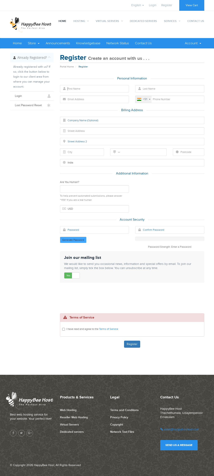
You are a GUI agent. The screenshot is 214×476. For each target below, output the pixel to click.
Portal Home (67, 66)
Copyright (116, 424)
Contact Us (195, 21)
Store (33, 43)
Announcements (58, 43)
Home (62, 21)
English (137, 5)
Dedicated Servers (143, 21)
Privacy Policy (119, 417)
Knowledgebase (88, 43)
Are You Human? (69, 182)
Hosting (79, 21)
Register (166, 5)
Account (193, 43)
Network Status (117, 43)
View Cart (192, 5)
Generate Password (73, 239)
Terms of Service (108, 329)
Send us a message (178, 445)
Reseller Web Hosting (74, 417)
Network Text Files (122, 432)
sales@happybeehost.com (179, 429)
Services (170, 21)
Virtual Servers (107, 21)
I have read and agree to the (92, 329)
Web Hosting (68, 410)
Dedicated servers (72, 432)
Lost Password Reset (32, 105)
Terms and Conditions (124, 410)
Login (152, 5)
